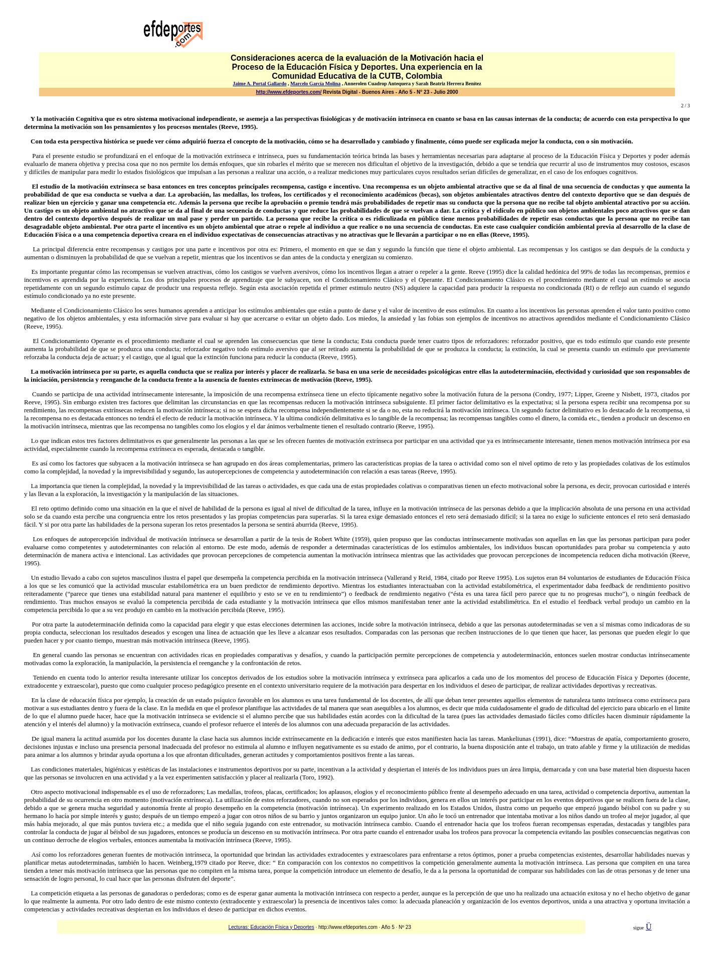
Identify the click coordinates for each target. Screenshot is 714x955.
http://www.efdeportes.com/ (289, 92)
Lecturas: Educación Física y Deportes (271, 927)
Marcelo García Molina (315, 83)
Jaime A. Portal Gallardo (259, 83)
